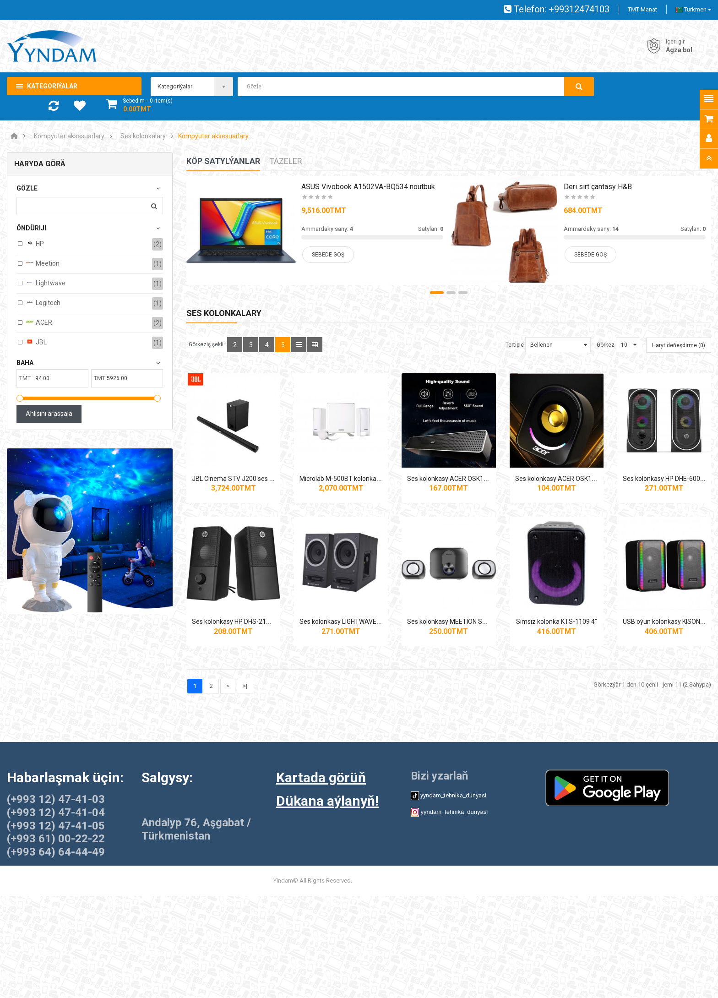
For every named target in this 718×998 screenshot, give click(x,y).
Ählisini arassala (49, 413)
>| (245, 890)
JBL (36, 341)
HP (34, 243)
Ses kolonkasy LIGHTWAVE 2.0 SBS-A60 (513, 662)
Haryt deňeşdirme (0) (678, 345)
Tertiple (515, 345)
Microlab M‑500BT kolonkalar (378, 498)
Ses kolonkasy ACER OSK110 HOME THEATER (522, 498)
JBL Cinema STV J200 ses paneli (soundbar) (256, 498)
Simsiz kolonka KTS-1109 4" (245, 826)
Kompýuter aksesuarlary (69, 136)
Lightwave (45, 282)
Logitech (42, 302)
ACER (38, 322)
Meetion (42, 262)
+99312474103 (579, 9)
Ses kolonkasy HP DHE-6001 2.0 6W (245, 662)
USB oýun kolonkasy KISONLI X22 (377, 826)
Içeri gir (675, 41)
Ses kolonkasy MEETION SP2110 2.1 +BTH (648, 662)
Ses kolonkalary (143, 136)
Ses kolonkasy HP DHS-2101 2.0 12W (377, 662)
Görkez (606, 345)
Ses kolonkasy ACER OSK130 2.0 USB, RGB (649, 498)
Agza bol (679, 50)
